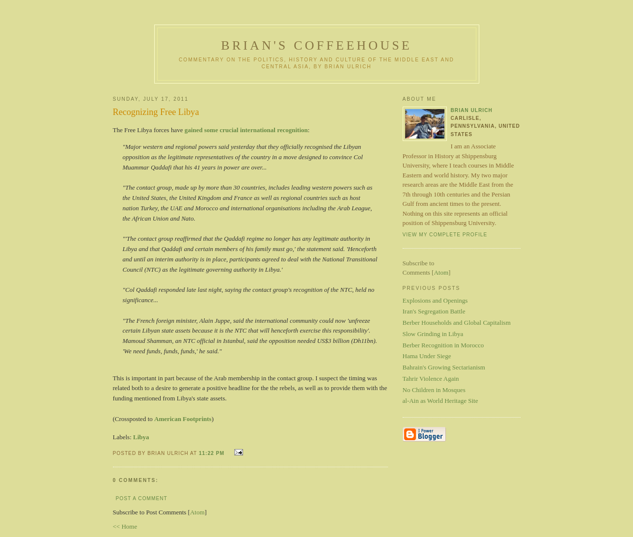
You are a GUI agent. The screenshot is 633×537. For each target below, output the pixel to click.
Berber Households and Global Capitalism (457, 322)
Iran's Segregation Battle (434, 311)
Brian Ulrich (472, 110)
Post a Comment (141, 498)
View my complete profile (445, 234)
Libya (141, 437)
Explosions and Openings (435, 300)
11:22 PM (212, 453)
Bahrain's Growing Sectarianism (444, 367)
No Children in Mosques (434, 390)
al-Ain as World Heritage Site (440, 400)
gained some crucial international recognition (246, 130)
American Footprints (183, 419)
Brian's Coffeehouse (316, 45)
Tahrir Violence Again (431, 378)
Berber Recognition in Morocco (443, 345)
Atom (197, 512)
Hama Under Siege (427, 356)
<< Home (125, 526)
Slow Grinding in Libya (433, 334)
